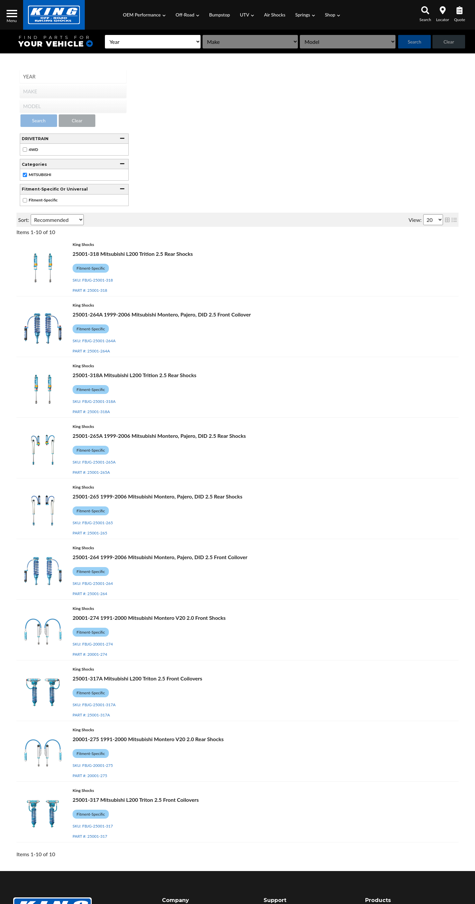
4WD (33, 149)
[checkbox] (25, 149)
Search (414, 42)
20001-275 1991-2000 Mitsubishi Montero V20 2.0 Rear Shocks (148, 739)
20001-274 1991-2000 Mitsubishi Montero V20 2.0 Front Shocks (149, 618)
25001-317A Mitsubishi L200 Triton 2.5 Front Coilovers (137, 678)
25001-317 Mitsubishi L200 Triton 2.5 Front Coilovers (136, 800)
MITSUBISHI (40, 174)
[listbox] (152, 41)
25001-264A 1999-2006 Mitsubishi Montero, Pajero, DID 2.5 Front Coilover (162, 314)
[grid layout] (447, 219)
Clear (448, 42)
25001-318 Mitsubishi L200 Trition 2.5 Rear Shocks (133, 254)
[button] (144, 15)
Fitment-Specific (43, 199)
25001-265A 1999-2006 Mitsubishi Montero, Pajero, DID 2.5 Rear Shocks (159, 436)
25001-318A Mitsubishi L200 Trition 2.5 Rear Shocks (134, 375)
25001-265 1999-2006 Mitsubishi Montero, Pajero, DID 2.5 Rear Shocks (157, 496)
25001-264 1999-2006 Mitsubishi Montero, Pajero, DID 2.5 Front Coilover (160, 557)
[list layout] (454, 219)
